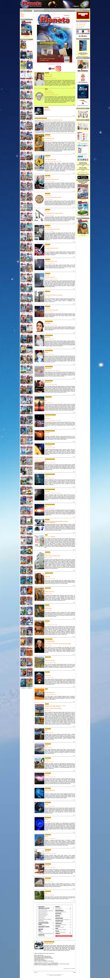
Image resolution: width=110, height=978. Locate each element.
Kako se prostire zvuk (48, 402)
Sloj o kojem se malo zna (49, 677)
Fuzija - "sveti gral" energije (50, 806)
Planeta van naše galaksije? (50, 508)
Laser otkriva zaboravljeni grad (50, 662)
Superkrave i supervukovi (49, 761)
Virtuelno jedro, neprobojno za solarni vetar (53, 420)
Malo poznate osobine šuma (49, 894)
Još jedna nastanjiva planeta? (50, 447)
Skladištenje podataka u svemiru (50, 853)
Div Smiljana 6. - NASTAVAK (50, 536)
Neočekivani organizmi (48, 747)
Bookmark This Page (82, 22)
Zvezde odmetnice (48, 249)
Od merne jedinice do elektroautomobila (52, 94)
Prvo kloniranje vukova (49, 881)
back (37, 972)
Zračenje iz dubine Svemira (49, 231)
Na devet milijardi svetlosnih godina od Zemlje (53, 493)
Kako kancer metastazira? (49, 339)
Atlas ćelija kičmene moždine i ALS (51, 384)
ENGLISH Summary (47, 110)
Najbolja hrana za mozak (49, 354)
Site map (80, 27)
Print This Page (81, 26)
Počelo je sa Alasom (48, 557)
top (73, 972)
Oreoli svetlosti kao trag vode (50, 462)
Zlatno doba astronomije (49, 140)
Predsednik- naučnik (48, 645)
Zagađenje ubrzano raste (49, 477)
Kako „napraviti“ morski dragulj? (50, 694)
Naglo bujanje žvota (48, 610)
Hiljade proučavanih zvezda (49, 215)
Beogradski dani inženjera (49, 732)
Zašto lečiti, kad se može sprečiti (50, 78)
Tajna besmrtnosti (48, 821)
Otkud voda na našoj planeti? (50, 838)
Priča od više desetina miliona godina (51, 624)
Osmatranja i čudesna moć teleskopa (51, 278)
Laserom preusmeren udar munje (50, 776)
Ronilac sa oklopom (48, 593)
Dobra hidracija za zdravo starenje (51, 325)
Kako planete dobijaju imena (49, 263)
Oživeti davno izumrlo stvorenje (50, 867)
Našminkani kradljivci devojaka (50, 578)
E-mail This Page (82, 24)
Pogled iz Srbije (47, 296)
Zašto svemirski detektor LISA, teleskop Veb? (53, 161)
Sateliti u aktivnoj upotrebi (49, 181)
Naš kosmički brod (48, 710)
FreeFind (85, 16)
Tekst (74, 87)
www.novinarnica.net (83, 172)
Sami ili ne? (47, 434)
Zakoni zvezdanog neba (49, 199)
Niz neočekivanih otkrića (49, 311)
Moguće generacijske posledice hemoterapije (52, 370)
